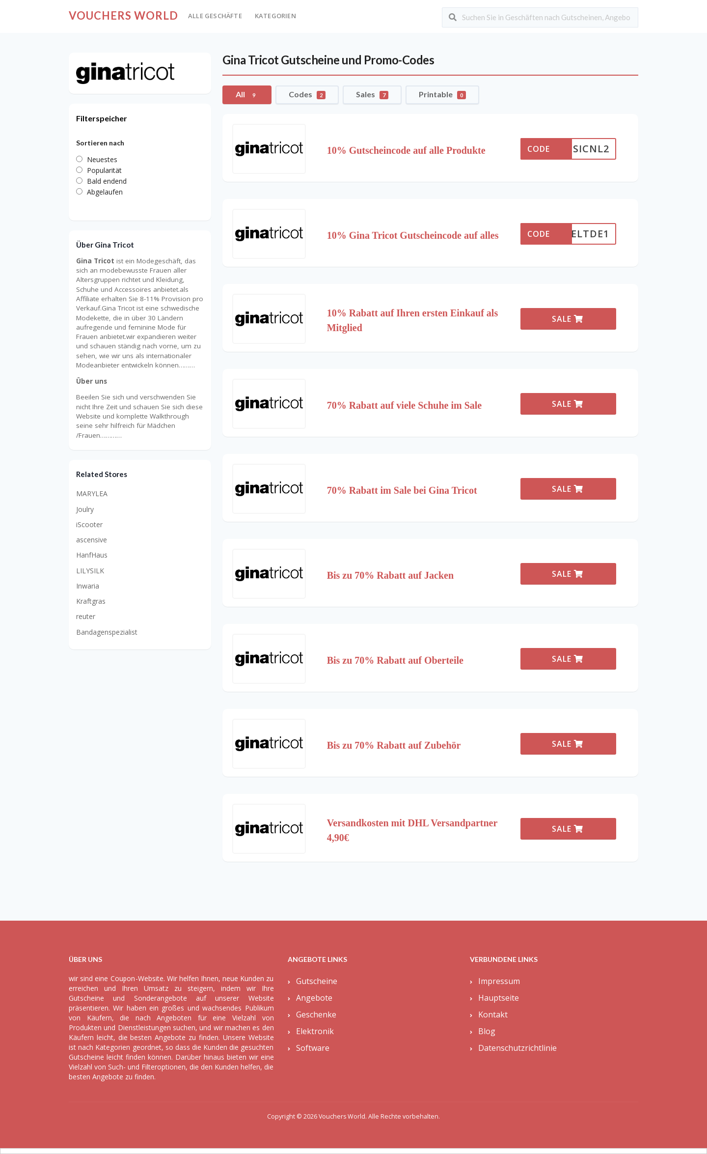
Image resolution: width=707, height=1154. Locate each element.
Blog (486, 1031)
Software (312, 1047)
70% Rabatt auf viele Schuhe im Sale (404, 405)
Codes (307, 94)
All (247, 94)
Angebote (314, 997)
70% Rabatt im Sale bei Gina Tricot (402, 490)
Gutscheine (316, 981)
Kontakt (493, 1014)
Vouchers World (123, 15)
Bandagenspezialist (106, 632)
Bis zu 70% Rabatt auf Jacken (390, 575)
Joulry (85, 509)
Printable (442, 94)
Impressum (499, 981)
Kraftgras (91, 601)
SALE (567, 318)
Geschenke (316, 1014)
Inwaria (87, 586)
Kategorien (275, 15)
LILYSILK (90, 570)
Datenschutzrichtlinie (517, 1047)
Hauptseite (498, 997)
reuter (85, 616)
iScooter (89, 524)
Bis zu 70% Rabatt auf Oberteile (395, 660)
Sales (372, 94)
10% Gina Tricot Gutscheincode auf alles (413, 235)
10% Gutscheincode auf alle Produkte (406, 150)
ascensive (91, 539)
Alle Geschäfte (215, 15)
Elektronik (315, 1031)
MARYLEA (92, 493)
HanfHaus (92, 555)
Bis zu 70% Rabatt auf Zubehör (394, 745)
